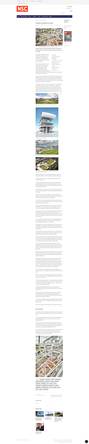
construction (40, 61)
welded (60, 299)
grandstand (43, 383)
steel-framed (39, 59)
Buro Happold (58, 379)
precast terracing (45, 387)
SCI (29, 1)
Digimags (50, 16)
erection (37, 239)
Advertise (23, 1)
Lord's (55, 383)
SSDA (39, 16)
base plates (44, 246)
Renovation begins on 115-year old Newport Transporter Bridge (40, 419)
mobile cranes (57, 269)
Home (18, 16)
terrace (41, 389)
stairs (37, 389)
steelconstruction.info (39, 1)
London (51, 383)
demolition (56, 381)
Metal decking (45, 385)
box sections (48, 379)
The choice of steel (46, 212)
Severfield (54, 387)
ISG (47, 383)
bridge (38, 205)
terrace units (38, 192)
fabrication (55, 238)
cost (59, 213)
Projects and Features (24, 16)
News (30, 16)
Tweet (37, 403)
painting (53, 300)
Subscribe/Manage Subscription (22, 3)
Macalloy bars (38, 385)
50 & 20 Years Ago (44, 16)
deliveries (56, 266)
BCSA (27, 1)
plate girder (44, 288)
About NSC (19, 1)
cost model (47, 381)
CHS (56, 208)
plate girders (38, 387)
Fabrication (38, 383)
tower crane (38, 284)
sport (59, 387)
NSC (45, 25)
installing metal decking (50, 239)
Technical (34, 16)
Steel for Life (33, 1)
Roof (50, 387)
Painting (56, 385)
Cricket (52, 381)
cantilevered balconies (40, 381)
